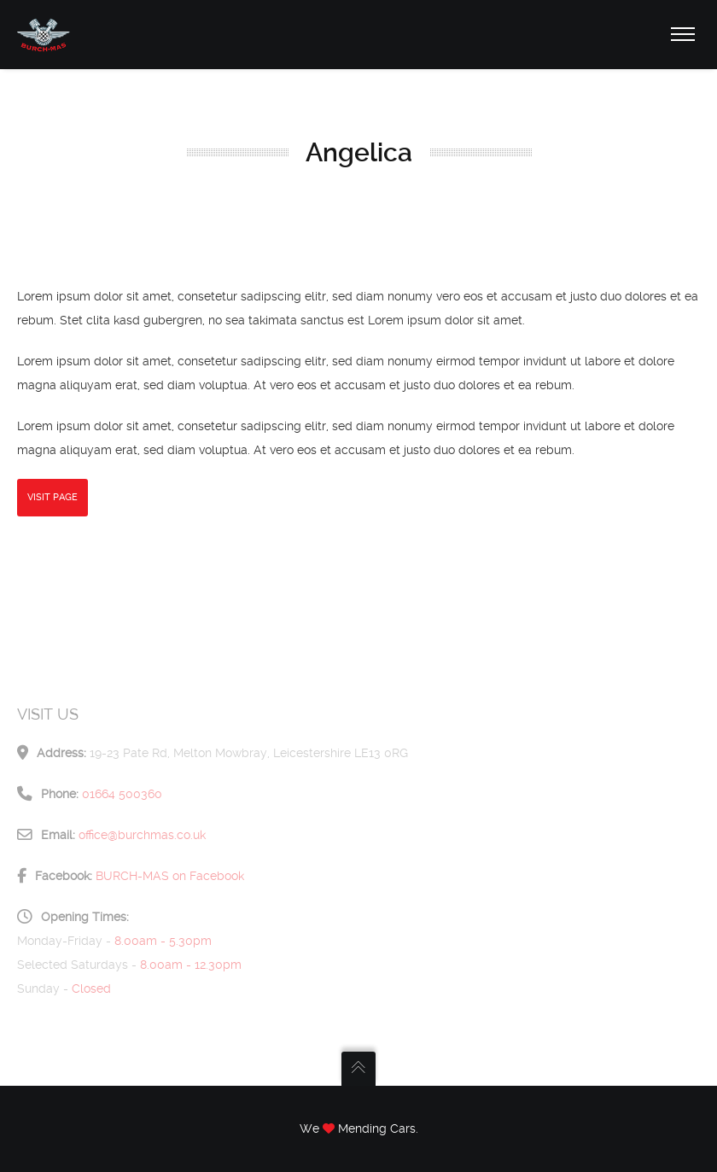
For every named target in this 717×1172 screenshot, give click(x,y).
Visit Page (52, 497)
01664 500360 (122, 794)
